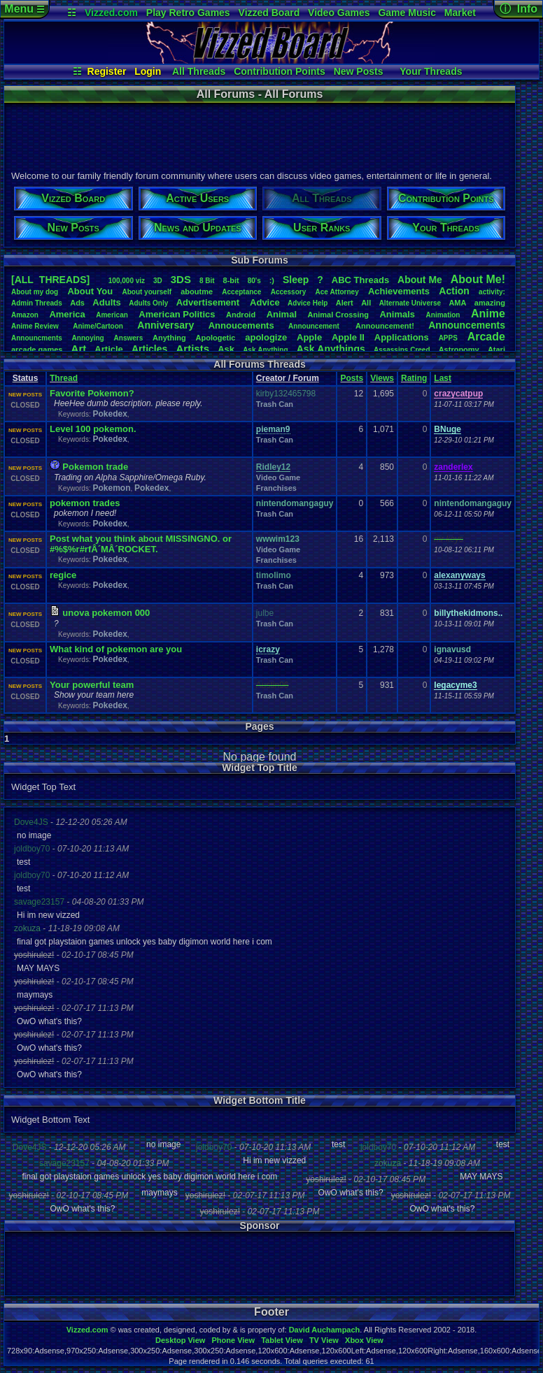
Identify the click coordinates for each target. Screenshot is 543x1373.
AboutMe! (478, 279)
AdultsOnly (148, 303)
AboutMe (419, 279)
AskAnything (265, 350)
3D (157, 281)
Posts (351, 378)
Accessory (288, 292)
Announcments (36, 338)
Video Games (338, 12)
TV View (324, 1340)
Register (107, 71)
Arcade (486, 337)
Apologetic (216, 337)
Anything (169, 337)
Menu (24, 9)
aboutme (197, 291)
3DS (181, 279)
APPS (448, 338)
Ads (77, 303)
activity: (492, 292)
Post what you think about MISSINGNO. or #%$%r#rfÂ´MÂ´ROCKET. (141, 543)
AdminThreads (36, 303)
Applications (401, 337)
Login (147, 71)
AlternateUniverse (410, 303)
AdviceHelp (307, 303)
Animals (397, 314)
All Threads (198, 71)
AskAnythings (331, 348)
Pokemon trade (95, 466)
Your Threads (431, 71)
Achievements (399, 291)
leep (296, 279)
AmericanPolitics (177, 314)
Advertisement (209, 302)
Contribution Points (279, 71)
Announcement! (384, 326)
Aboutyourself (146, 292)
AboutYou (90, 291)
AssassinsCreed (402, 350)
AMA (457, 303)
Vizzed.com (111, 12)
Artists (192, 348)
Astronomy (459, 349)
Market (460, 12)
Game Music (406, 12)
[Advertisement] (259, 134)
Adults (106, 302)
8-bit (231, 280)
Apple (309, 337)
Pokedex (109, 414)
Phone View (233, 1340)
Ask (226, 349)
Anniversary (165, 325)
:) (271, 280)
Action (454, 290)
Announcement (314, 326)
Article (108, 349)
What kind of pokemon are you (116, 649)
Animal (282, 314)
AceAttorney (336, 292)
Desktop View (180, 1340)
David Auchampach (324, 1329)
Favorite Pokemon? (92, 393)
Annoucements (241, 325)
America (67, 314)
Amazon (24, 315)
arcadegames (36, 349)
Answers (128, 338)
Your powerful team (92, 685)
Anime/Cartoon (98, 326)
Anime (488, 313)
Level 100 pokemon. (93, 429)
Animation (443, 315)
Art (79, 348)
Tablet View (282, 1340)
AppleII (348, 337)
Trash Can (274, 404)
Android (240, 314)
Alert (344, 303)
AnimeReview (35, 326)
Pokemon (111, 488)
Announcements (466, 325)
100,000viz (126, 281)
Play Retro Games (188, 12)
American (112, 315)
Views (382, 378)
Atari (496, 349)
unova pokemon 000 (106, 613)
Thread (64, 378)
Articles (149, 348)
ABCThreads (360, 280)
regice (63, 575)
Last (442, 378)
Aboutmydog (34, 292)
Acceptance (241, 292)
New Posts (358, 71)
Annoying (88, 338)
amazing (489, 303)
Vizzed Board (269, 12)
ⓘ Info (518, 9)
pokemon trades (85, 503)
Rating (414, 378)
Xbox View (364, 1340)
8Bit (207, 281)
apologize (266, 337)
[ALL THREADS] (50, 279)
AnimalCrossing (338, 314)
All (366, 303)
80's (254, 281)
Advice (265, 302)
